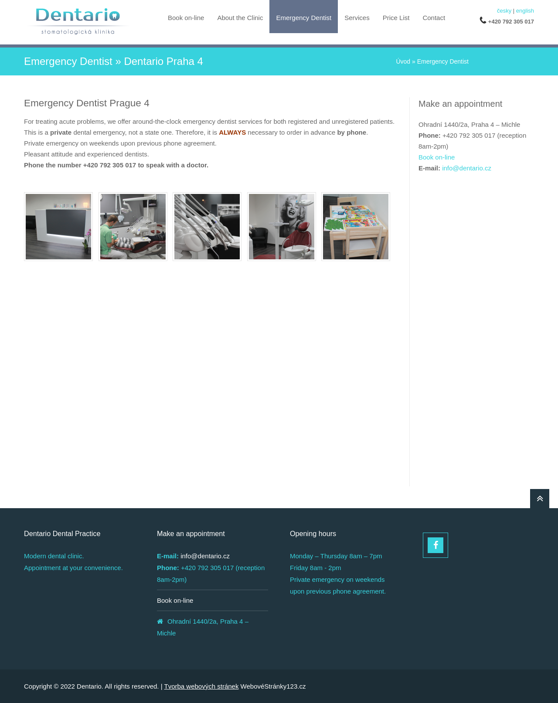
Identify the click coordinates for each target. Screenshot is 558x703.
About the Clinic (240, 17)
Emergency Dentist (303, 17)
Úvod (403, 61)
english (525, 10)
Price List (396, 17)
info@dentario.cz (466, 168)
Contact (433, 17)
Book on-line (186, 17)
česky (504, 10)
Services (357, 17)
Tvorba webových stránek (201, 686)
